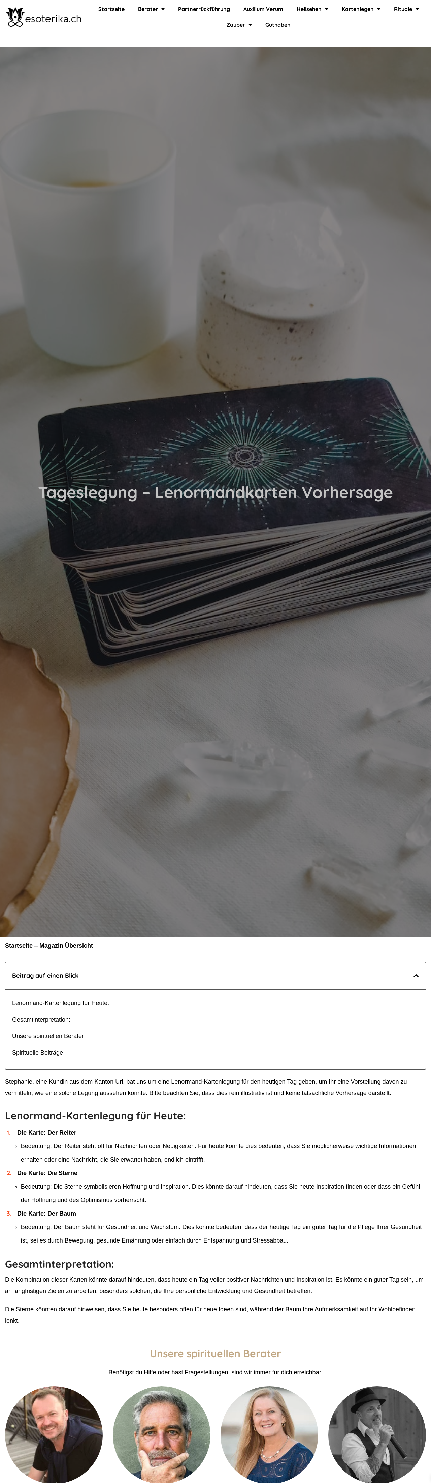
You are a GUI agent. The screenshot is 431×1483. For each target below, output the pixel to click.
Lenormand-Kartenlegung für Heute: (60, 1003)
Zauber (239, 25)
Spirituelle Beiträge (37, 1052)
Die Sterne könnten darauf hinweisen (54, 1309)
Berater (151, 9)
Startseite (112, 9)
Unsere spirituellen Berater (48, 1036)
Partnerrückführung (202, 9)
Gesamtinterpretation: (41, 1019)
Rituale (404, 9)
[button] (416, 976)
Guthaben (277, 24)
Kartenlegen (360, 9)
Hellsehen (311, 9)
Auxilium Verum (261, 9)
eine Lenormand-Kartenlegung (199, 1081)
